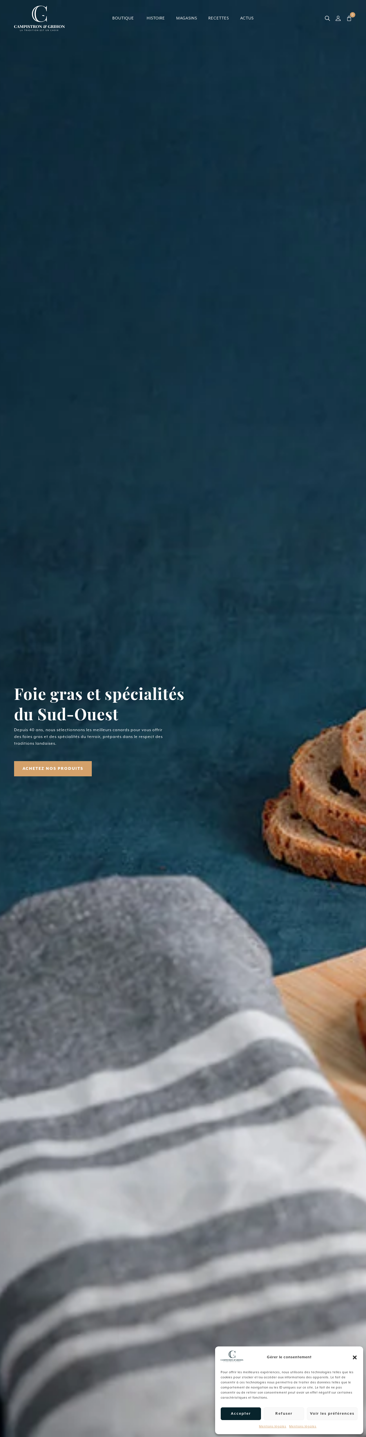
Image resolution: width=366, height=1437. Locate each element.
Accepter (241, 1414)
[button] (355, 1357)
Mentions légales (272, 1426)
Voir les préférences (332, 1414)
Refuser (284, 1414)
